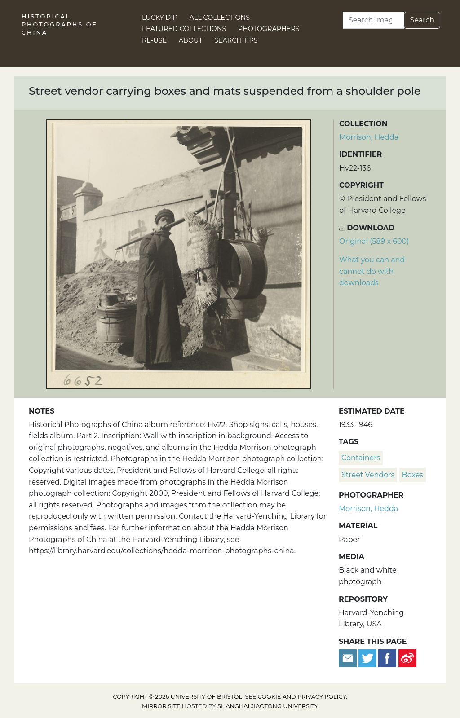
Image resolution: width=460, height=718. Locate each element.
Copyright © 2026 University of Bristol (177, 696)
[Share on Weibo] (407, 657)
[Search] (373, 20)
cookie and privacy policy (302, 696)
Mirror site (161, 706)
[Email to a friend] (348, 657)
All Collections (220, 17)
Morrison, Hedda (368, 137)
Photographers (269, 29)
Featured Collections (184, 29)
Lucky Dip (159, 17)
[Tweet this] (368, 657)
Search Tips (236, 40)
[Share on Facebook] (387, 657)
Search (422, 20)
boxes (413, 475)
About (191, 40)
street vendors (367, 475)
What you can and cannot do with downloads (372, 271)
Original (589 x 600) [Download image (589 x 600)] (374, 241)
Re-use (154, 40)
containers (360, 458)
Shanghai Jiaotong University (267, 706)
